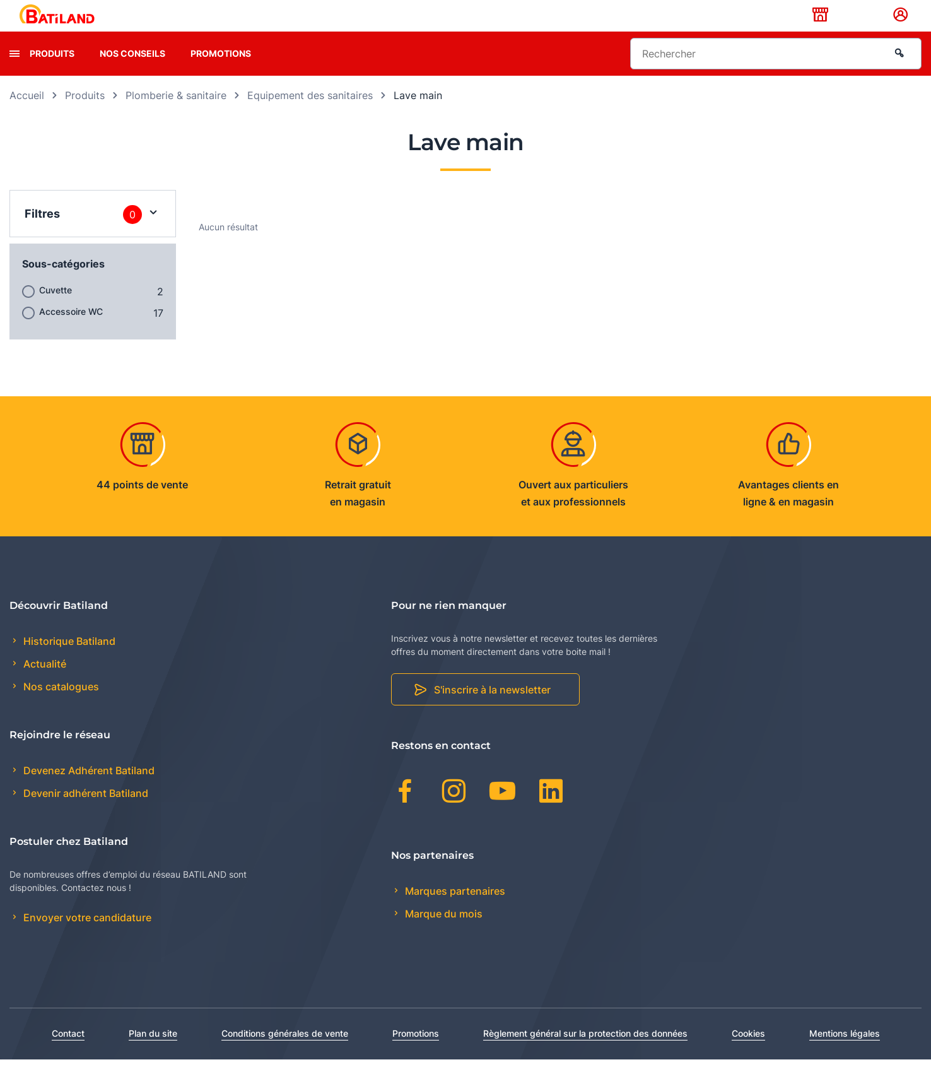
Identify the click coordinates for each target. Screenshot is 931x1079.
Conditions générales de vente (284, 1052)
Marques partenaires (453, 910)
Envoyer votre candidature (86, 937)
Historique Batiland (68, 660)
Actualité (43, 684)
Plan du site (153, 1052)
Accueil (26, 115)
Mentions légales (844, 1052)
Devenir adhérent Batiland (84, 813)
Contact (68, 1052)
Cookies (748, 1052)
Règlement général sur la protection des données (585, 1052)
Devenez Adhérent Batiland (88, 790)
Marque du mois (442, 933)
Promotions (220, 73)
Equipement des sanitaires (310, 115)
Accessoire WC (71, 331)
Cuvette (55, 309)
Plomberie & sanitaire (176, 115)
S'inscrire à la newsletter (492, 710)
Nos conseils (132, 73)
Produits (52, 73)
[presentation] (14, 73)
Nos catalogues (60, 706)
